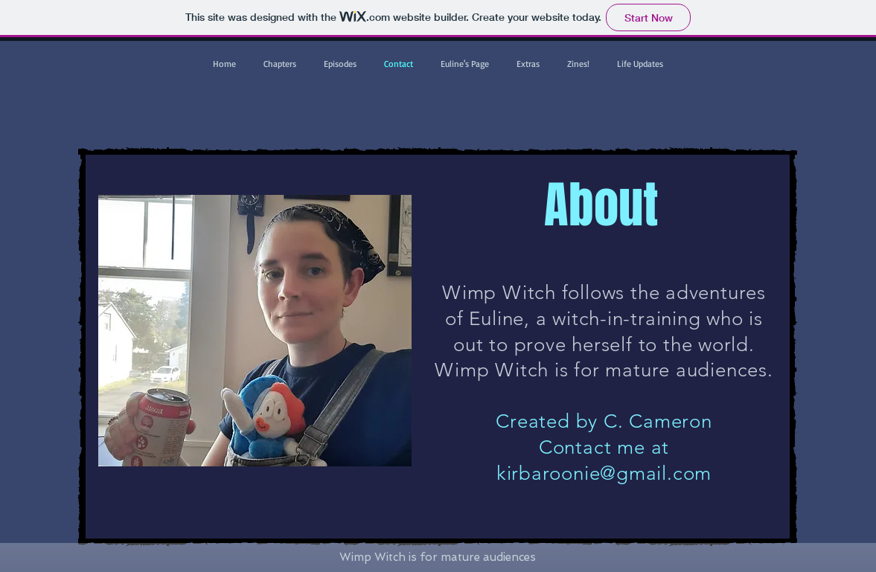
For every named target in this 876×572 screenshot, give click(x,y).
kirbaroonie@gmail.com (604, 473)
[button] (280, 63)
